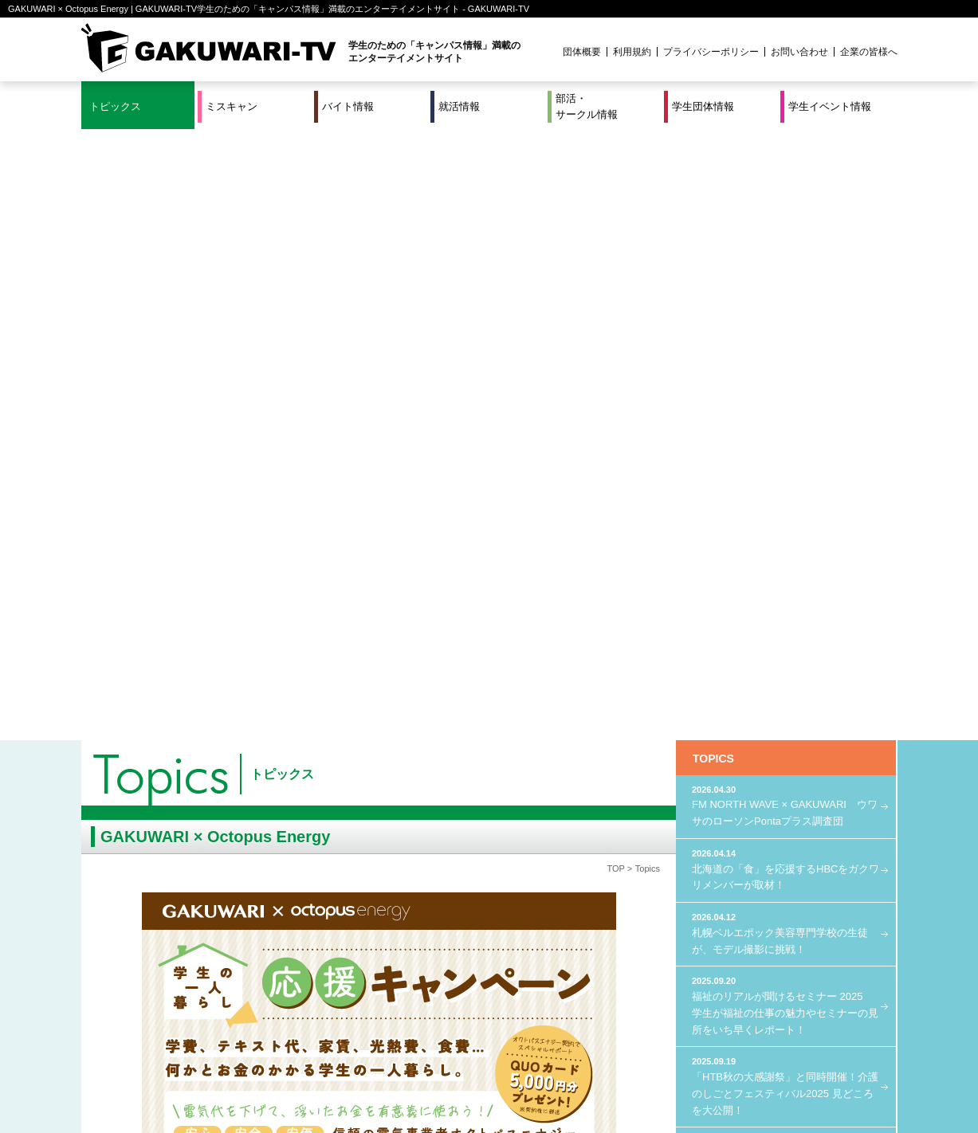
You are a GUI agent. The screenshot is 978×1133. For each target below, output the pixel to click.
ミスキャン (231, 106)
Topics (647, 257)
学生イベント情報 (829, 106)
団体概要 (582, 51)
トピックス (115, 106)
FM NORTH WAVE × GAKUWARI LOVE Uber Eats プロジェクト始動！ (786, 546)
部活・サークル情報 (587, 106)
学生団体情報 (703, 106)
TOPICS (713, 147)
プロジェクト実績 (382, 1087)
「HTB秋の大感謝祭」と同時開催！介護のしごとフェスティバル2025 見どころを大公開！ (786, 474)
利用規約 (632, 51)
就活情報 (459, 106)
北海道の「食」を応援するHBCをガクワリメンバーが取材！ (786, 258)
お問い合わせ (799, 51)
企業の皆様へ (868, 51)
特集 (381, 1067)
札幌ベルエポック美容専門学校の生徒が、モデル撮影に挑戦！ (786, 321)
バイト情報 (348, 106)
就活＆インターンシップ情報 (301, 1067)
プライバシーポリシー (711, 51)
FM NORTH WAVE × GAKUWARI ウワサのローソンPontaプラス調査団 (786, 194)
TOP (615, 257)
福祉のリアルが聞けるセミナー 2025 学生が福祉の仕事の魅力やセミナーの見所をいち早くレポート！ (786, 393)
